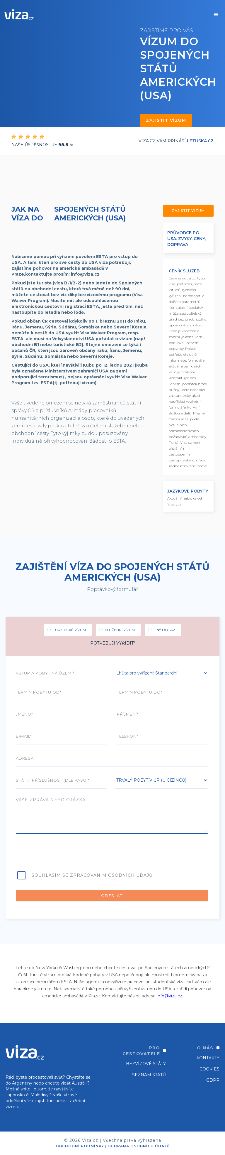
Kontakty (208, 1057)
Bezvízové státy (146, 1063)
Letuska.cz (200, 141)
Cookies (209, 1069)
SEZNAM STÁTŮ (149, 1075)
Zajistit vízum (166, 120)
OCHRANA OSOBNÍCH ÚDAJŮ (139, 1146)
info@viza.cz (169, 996)
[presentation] (60, 854)
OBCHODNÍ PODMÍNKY (80, 1146)
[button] (216, 14)
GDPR (212, 1080)
